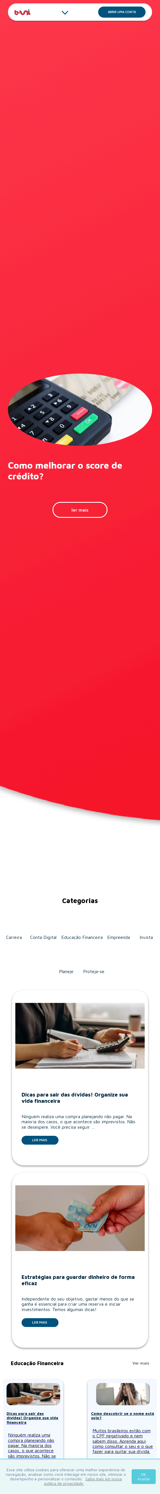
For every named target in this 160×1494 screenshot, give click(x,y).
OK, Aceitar (143, 1476)
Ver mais (140, 1363)
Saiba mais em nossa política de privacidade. (83, 1481)
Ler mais (45, 1140)
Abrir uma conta (127, 13)
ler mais (80, 509)
